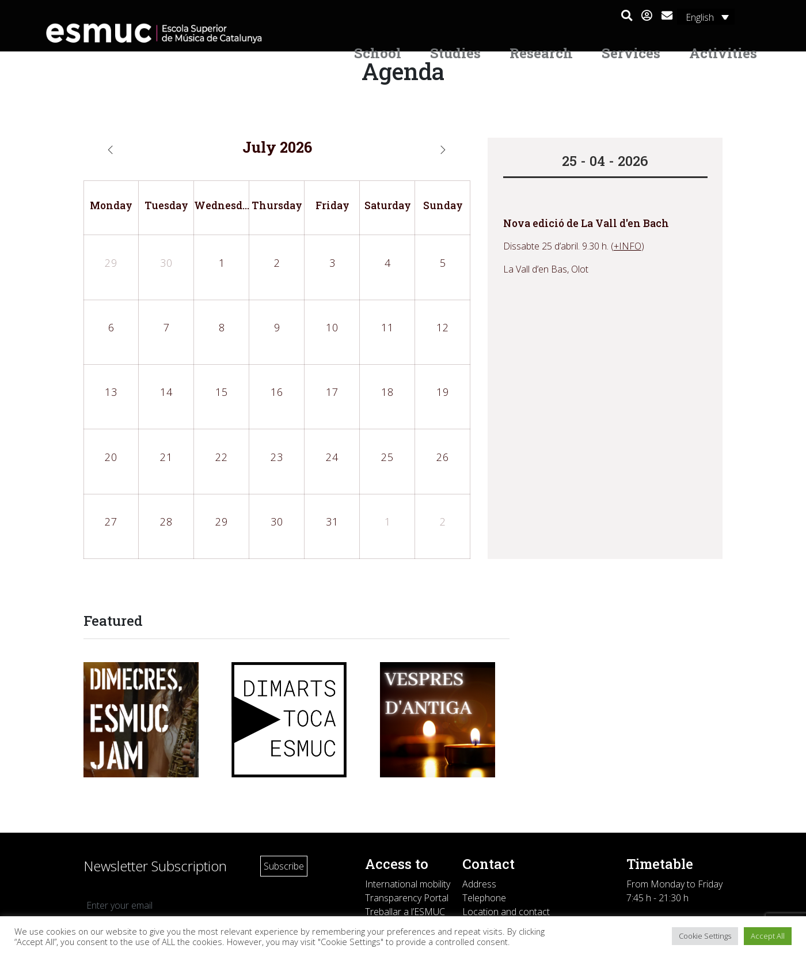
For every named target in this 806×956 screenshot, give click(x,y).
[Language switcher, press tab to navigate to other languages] (706, 17)
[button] (627, 16)
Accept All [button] (768, 936)
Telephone (484, 897)
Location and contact (506, 911)
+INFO (627, 246)
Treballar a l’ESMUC (405, 911)
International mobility (407, 884)
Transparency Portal (406, 897)
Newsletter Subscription (155, 865)
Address (479, 884)
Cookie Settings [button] (705, 936)
